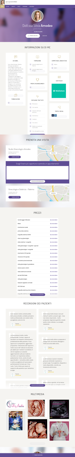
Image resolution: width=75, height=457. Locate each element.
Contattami (44, 35)
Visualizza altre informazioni (37, 294)
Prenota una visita (37, 455)
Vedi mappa (53, 153)
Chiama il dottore (14, 157)
